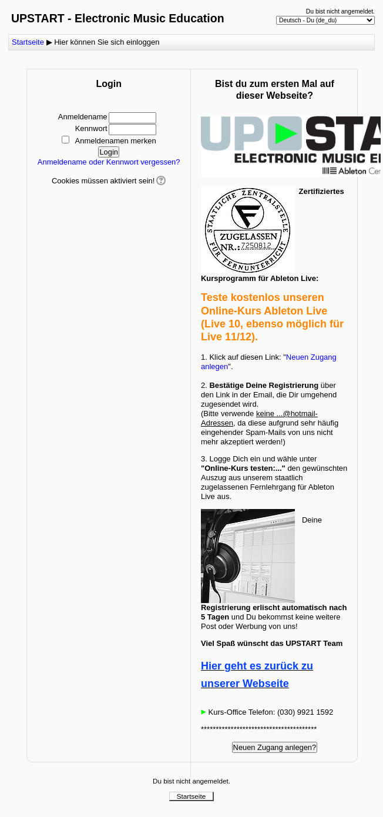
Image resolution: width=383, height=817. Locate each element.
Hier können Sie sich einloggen (106, 42)
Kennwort (91, 128)
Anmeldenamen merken (115, 140)
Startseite (28, 42)
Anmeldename (82, 116)
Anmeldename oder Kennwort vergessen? (109, 162)
